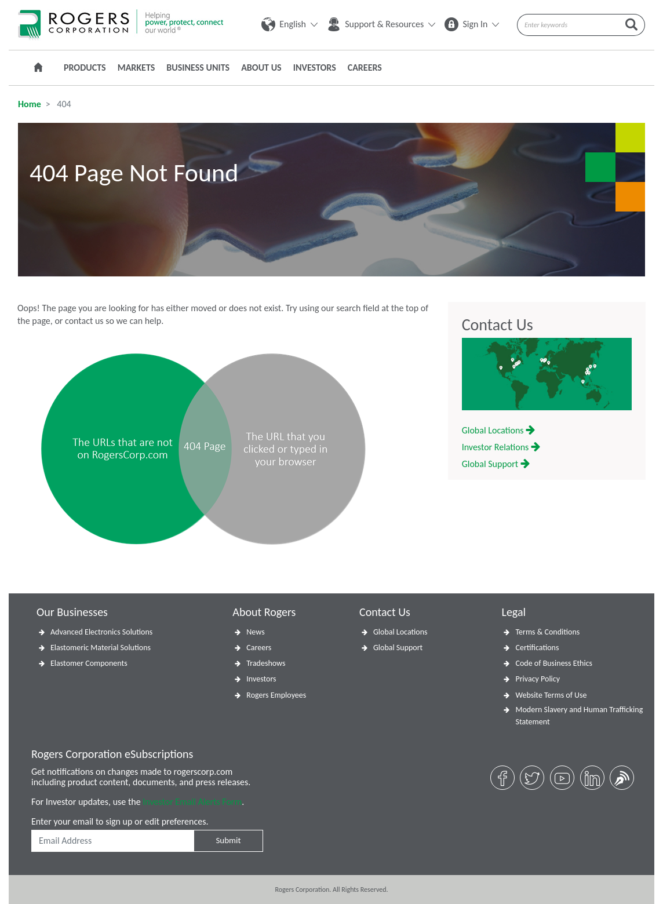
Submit (228, 840)
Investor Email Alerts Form (192, 801)
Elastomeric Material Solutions (100, 648)
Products (85, 67)
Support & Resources (381, 24)
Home (29, 104)
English (289, 24)
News (255, 632)
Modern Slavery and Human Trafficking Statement (579, 716)
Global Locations (499, 430)
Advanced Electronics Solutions (101, 632)
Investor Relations (501, 447)
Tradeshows (265, 663)
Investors (314, 67)
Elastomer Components (89, 663)
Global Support (496, 463)
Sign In (472, 24)
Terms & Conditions (547, 632)
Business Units (198, 67)
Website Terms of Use (550, 695)
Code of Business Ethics (553, 663)
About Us (261, 67)
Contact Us (497, 325)
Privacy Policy (537, 679)
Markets (136, 67)
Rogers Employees (276, 695)
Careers (365, 67)
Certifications (537, 648)
